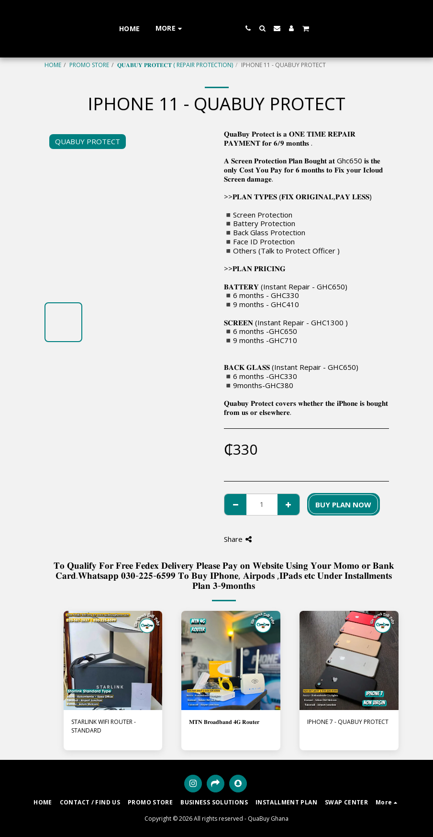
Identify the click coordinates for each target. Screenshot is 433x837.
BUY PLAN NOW (343, 504)
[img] (113, 660)
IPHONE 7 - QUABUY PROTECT (348, 722)
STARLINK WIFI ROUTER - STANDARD (103, 726)
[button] (275, 28)
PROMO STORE (89, 65)
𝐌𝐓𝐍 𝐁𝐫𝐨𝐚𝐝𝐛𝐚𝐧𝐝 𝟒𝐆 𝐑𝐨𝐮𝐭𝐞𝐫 (224, 722)
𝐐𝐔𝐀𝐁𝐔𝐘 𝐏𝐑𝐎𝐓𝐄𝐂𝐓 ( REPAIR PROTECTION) (175, 65)
